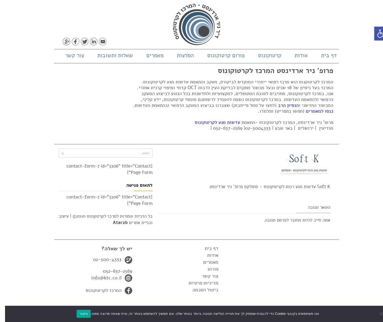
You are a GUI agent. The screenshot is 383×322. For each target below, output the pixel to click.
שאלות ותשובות (110, 55)
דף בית (324, 55)
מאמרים (150, 55)
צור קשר (69, 55)
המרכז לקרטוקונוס (98, 290)
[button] (376, 33)
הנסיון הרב (283, 105)
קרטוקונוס (264, 55)
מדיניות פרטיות (198, 283)
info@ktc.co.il (101, 278)
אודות (296, 55)
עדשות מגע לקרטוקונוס (212, 122)
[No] (376, 313)
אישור (78, 314)
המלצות (180, 55)
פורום (208, 269)
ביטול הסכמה (200, 290)
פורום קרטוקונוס (221, 55)
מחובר (290, 220)
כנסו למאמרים (314, 111)
